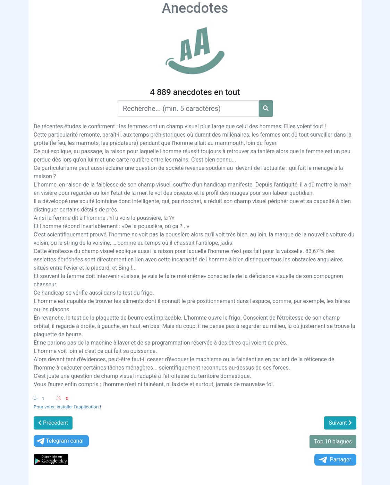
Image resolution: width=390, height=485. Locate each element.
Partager (334, 460)
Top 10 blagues (333, 441)
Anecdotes (195, 8)
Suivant (340, 422)
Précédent (53, 422)
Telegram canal (59, 441)
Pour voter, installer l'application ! (67, 406)
